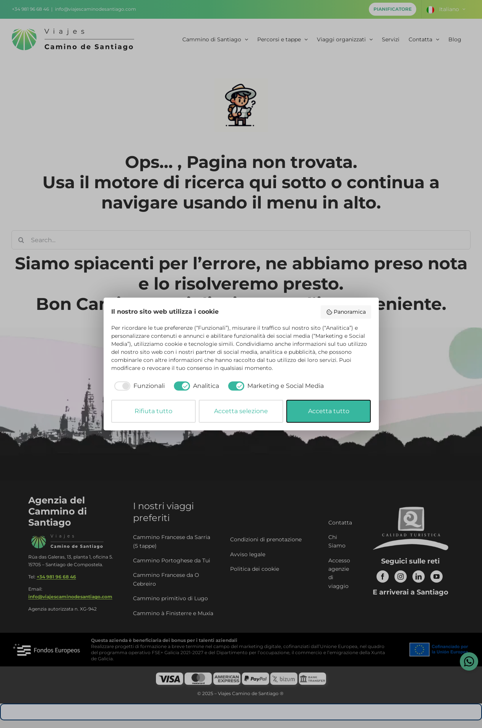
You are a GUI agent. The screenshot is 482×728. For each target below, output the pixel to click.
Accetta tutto (328, 411)
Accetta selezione (241, 411)
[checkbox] (138, 386)
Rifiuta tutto (153, 411)
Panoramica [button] (346, 311)
